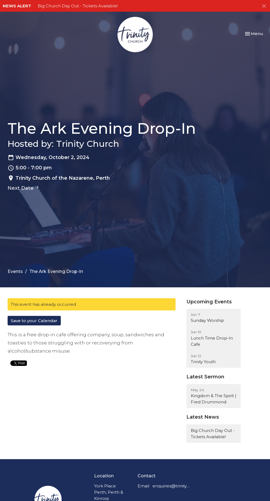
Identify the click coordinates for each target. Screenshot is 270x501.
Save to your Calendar (34, 320)
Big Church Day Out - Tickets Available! (78, 5)
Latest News (202, 417)
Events (15, 271)
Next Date (24, 188)
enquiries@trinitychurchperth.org (171, 485)
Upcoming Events (209, 302)
